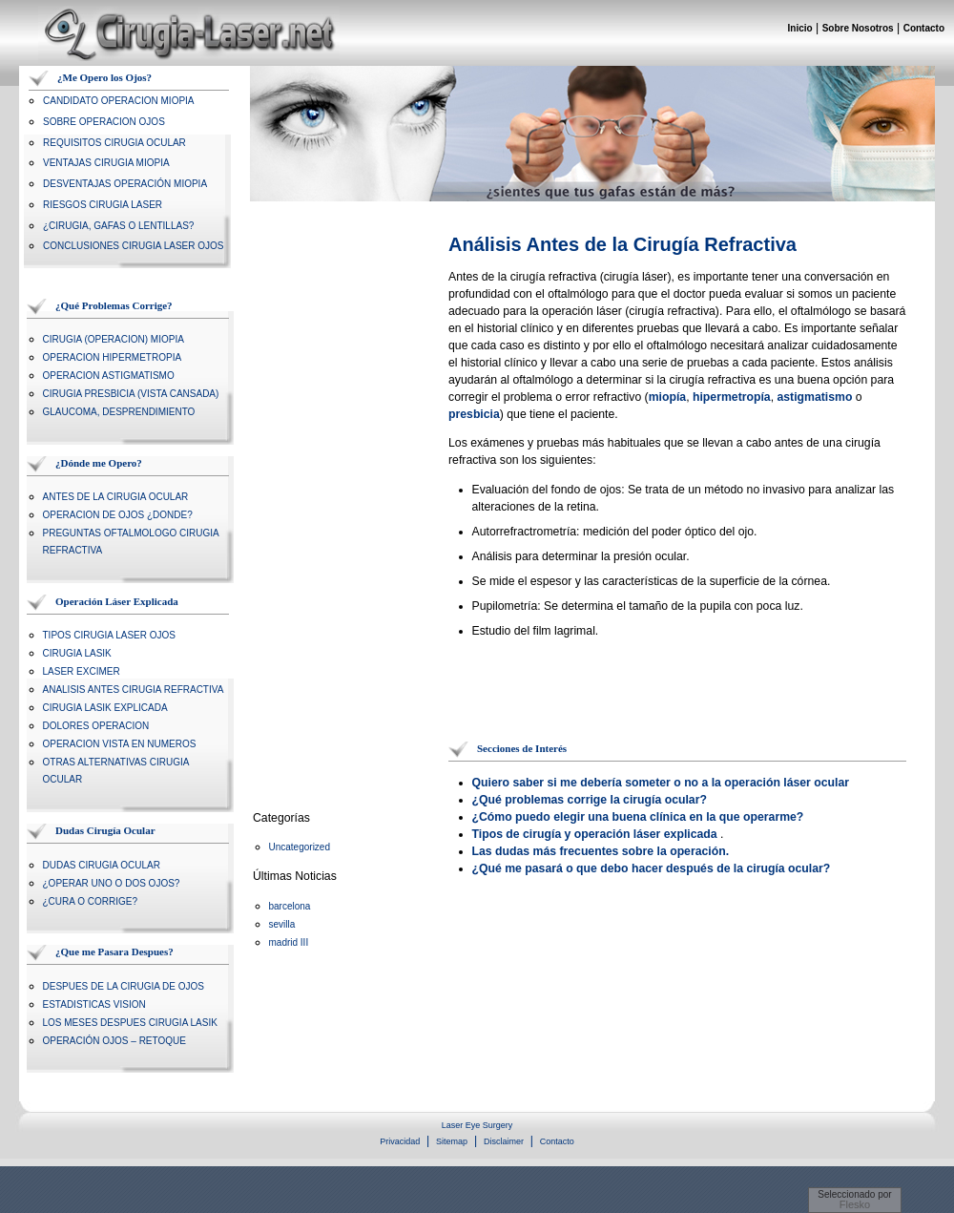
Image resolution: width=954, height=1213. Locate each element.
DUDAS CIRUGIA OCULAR (101, 865)
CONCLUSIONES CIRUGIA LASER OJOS (133, 246)
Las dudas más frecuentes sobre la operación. (601, 851)
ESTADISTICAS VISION (94, 1004)
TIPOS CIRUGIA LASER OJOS (109, 635)
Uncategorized (299, 847)
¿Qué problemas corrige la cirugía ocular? (589, 799)
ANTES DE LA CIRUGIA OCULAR (116, 496)
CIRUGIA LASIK (77, 653)
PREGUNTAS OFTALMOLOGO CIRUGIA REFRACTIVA (131, 541)
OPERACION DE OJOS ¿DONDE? (118, 515)
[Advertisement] (329, 518)
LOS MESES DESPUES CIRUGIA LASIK (130, 1022)
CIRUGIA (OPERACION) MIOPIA (113, 339)
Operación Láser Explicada (116, 601)
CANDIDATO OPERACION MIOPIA (119, 100)
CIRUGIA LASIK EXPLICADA (105, 707)
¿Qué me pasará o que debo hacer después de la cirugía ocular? (651, 868)
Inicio (800, 28)
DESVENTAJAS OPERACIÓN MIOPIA (125, 183)
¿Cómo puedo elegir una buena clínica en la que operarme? (638, 817)
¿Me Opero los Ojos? (104, 77)
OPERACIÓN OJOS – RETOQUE (114, 1040)
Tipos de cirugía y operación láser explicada (594, 834)
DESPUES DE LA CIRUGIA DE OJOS (124, 986)
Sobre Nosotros (858, 28)
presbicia (474, 414)
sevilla (282, 924)
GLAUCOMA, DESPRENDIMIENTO (119, 412)
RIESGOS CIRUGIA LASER (102, 204)
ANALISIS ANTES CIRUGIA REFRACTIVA (133, 689)
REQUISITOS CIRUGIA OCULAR (114, 142)
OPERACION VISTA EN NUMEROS (120, 744)
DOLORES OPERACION (96, 726)
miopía (667, 397)
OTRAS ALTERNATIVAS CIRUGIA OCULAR (116, 770)
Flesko (855, 1204)
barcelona (290, 906)
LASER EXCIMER (81, 671)
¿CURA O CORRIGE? (90, 901)
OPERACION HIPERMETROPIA (112, 357)
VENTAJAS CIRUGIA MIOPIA (106, 162)
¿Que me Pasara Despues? (114, 951)
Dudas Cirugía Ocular (105, 830)
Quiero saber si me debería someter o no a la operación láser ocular (661, 782)
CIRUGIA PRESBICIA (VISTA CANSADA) (131, 393)
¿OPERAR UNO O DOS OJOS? (111, 883)
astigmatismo (814, 397)
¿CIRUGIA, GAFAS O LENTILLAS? (118, 225)
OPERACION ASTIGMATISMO (109, 375)
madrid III (289, 942)
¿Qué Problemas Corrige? (114, 305)
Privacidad (400, 1141)
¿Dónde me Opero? (98, 463)
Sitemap (451, 1141)
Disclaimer (504, 1141)
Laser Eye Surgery (477, 1125)
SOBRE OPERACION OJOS (104, 121)
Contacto (923, 28)
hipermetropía (732, 397)
